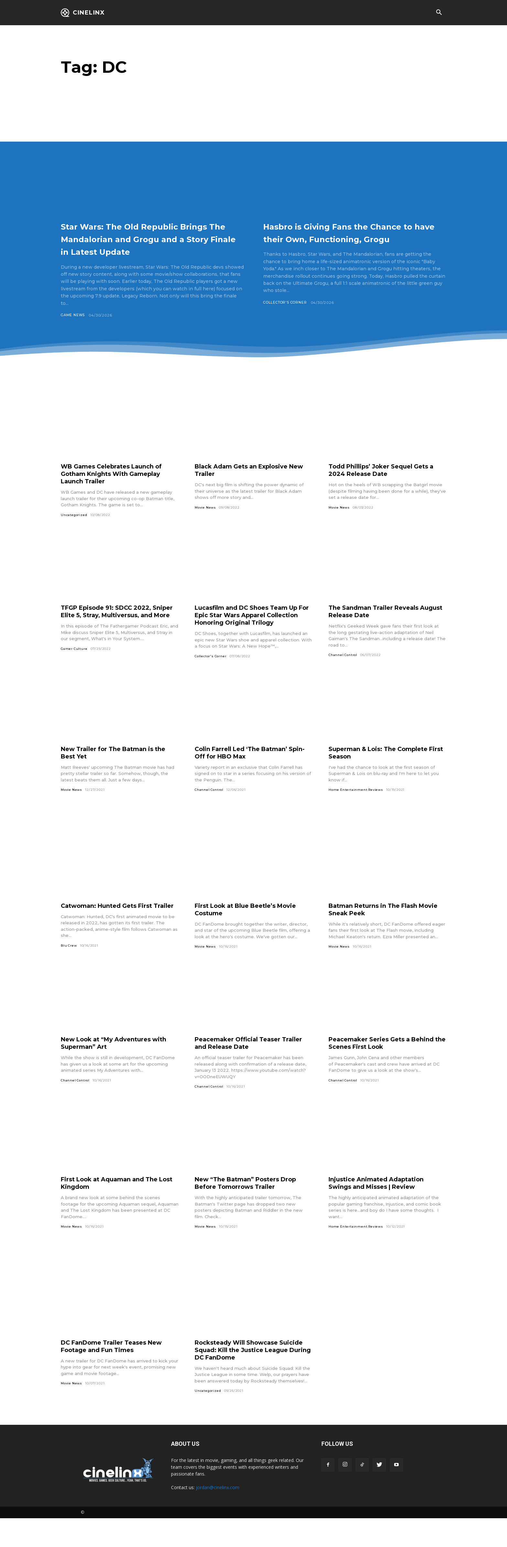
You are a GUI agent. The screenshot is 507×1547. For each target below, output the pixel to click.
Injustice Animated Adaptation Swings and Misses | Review (381, 1211)
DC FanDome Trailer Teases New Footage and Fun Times (117, 1374)
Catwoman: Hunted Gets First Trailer (112, 930)
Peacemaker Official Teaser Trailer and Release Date (242, 1071)
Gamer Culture (74, 669)
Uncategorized (74, 528)
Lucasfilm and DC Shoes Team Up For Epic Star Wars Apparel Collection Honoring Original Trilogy (253, 632)
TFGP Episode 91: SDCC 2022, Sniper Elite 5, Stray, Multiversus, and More (116, 628)
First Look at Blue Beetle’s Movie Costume (252, 930)
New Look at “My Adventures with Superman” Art (111, 1071)
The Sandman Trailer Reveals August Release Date (378, 624)
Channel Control (344, 668)
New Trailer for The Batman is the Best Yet (119, 773)
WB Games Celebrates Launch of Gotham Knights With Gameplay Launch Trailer (117, 486)
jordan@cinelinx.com (217, 1516)
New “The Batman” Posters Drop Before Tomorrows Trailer (252, 1211)
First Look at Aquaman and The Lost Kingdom (115, 1211)
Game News (73, 328)
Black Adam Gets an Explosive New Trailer (247, 482)
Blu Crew (69, 974)
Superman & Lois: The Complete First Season (384, 773)
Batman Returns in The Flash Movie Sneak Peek (378, 930)
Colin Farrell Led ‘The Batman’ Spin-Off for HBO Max (247, 773)
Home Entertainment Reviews (357, 811)
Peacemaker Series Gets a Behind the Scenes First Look (387, 1071)
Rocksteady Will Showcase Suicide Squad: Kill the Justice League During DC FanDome (246, 1378)
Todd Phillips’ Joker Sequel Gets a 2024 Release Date (387, 482)
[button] (438, 12)
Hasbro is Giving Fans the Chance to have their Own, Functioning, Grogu (339, 238)
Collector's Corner (286, 315)
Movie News (206, 520)
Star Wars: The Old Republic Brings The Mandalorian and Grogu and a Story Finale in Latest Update (142, 244)
